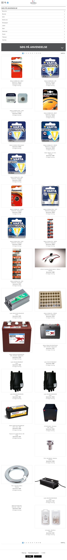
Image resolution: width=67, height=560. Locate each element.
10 (40, 53)
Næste (62, 53)
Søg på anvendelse (33, 47)
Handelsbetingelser (33, 553)
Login (7, 2)
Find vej (24, 553)
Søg (5, 2)
